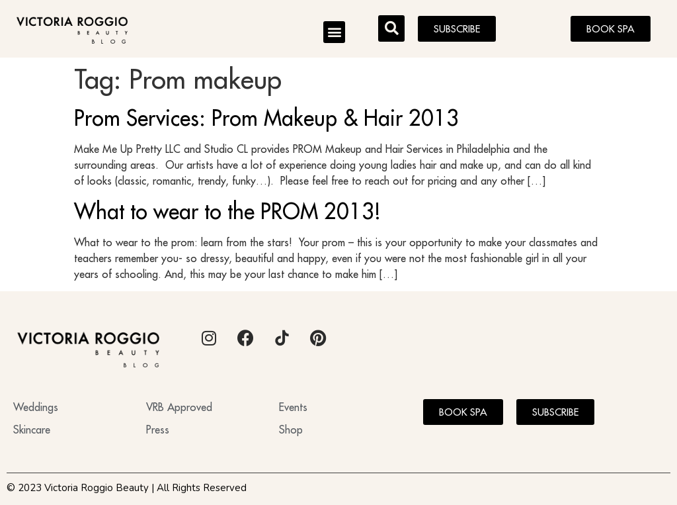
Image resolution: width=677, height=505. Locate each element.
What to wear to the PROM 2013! (227, 211)
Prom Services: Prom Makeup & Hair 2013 (266, 118)
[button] (334, 32)
